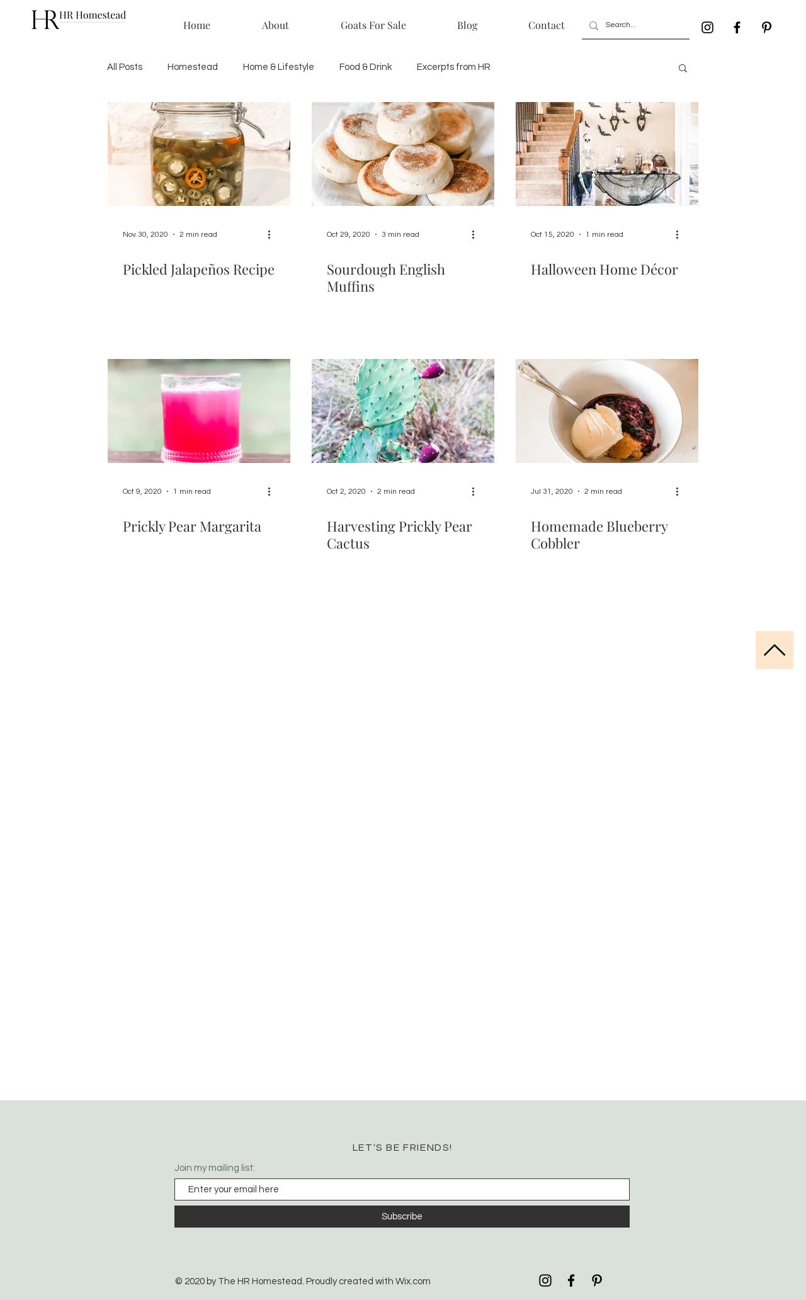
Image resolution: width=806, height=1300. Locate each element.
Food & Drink (365, 67)
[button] (683, 69)
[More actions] (273, 234)
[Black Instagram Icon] (707, 27)
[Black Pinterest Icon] (767, 27)
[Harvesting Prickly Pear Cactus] (403, 411)
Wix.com (413, 1281)
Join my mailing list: (214, 1168)
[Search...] (634, 25)
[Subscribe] (402, 1217)
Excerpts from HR (454, 67)
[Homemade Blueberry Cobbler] (607, 411)
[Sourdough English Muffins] (403, 154)
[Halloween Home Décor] (607, 154)
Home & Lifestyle (278, 67)
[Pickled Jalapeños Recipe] (199, 154)
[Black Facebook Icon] (737, 27)
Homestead (192, 67)
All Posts (124, 67)
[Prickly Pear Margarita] (199, 411)
